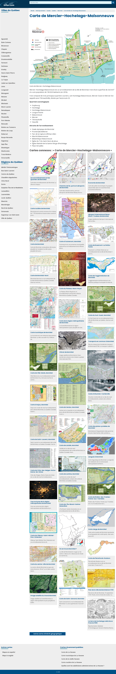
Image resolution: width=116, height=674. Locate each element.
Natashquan (5, 110)
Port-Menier (5, 120)
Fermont (4, 63)
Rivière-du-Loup (7, 131)
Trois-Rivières (6, 154)
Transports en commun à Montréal (101, 341)
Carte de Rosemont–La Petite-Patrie (99, 246)
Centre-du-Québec (7, 174)
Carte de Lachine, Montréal (69, 474)
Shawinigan (5, 148)
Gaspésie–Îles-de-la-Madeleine (12, 188)
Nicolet (3, 114)
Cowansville (5, 56)
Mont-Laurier (6, 107)
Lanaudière (5, 191)
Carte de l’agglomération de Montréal (98, 276)
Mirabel (4, 100)
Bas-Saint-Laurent (7, 171)
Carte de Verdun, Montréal (69, 407)
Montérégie (5, 205)
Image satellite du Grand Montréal (43, 596)
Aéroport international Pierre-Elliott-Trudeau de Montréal (99, 215)
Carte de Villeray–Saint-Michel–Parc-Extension (42, 536)
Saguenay (4, 141)
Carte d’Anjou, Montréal (39, 405)
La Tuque (4, 80)
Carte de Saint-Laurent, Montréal (43, 439)
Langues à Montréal (95, 457)
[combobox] (70, 2)
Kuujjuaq (4, 76)
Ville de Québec (6, 218)
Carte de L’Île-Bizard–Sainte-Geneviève (70, 505)
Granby (3, 69)
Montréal (60, 10)
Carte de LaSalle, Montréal (69, 445)
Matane (4, 97)
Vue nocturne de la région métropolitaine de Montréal (41, 502)
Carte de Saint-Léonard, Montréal (71, 599)
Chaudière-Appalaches (9, 177)
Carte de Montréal (37, 244)
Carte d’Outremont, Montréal (70, 241)
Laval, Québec (6, 198)
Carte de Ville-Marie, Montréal (42, 373)
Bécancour (5, 46)
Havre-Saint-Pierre (8, 73)
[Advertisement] (14, 25)
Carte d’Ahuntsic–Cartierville (99, 394)
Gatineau (4, 66)
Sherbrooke (5, 151)
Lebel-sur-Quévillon (8, 83)
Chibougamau (6, 52)
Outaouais (5, 211)
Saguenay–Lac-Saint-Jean (10, 215)
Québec (54, 10)
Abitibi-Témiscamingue (9, 167)
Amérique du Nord (40, 10)
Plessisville (5, 117)
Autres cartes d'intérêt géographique (47, 634)
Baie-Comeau (6, 42)
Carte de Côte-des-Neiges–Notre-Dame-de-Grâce (43, 471)
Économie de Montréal (96, 183)
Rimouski (4, 124)
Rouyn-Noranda (6, 137)
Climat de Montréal (66, 352)
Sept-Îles (4, 144)
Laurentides (5, 194)
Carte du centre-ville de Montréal (43, 564)
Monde (32, 10)
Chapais (4, 49)
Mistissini (4, 103)
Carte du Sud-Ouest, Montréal (99, 315)
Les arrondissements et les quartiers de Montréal (40, 179)
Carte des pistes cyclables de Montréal (99, 427)
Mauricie (4, 201)
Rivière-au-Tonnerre (8, 127)
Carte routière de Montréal (40, 208)
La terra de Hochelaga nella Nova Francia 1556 (100, 622)
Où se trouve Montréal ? (68, 549)
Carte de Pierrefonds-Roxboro (99, 558)
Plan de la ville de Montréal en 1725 (100, 590)
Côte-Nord (5, 181)
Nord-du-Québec (7, 208)
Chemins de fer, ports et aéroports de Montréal (71, 187)
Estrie (3, 184)
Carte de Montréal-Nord (39, 275)
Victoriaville (5, 158)
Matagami (5, 93)
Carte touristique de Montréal (41, 332)
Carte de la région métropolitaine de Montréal (71, 322)
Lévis (3, 86)
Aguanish (4, 39)
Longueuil (4, 90)
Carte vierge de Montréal (97, 529)
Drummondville (6, 59)
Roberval (4, 134)
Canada (48, 10)
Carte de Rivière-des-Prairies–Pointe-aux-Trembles (99, 498)
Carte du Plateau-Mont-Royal (70, 289)
